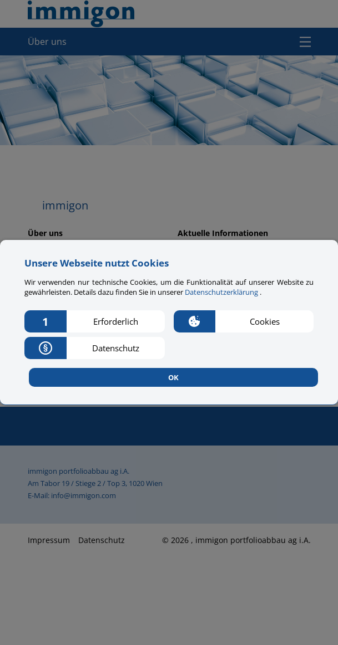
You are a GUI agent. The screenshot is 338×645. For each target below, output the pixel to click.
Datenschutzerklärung (222, 292)
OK (173, 377)
